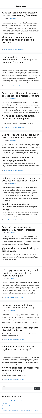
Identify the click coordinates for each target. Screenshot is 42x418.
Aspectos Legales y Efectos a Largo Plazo (14, 219)
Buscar (3, 386)
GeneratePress (28, 416)
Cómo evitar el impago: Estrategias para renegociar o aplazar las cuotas (20, 94)
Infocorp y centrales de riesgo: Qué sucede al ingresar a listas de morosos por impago (20, 273)
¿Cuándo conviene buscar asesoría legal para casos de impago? (19, 348)
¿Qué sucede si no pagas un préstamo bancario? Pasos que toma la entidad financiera (20, 59)
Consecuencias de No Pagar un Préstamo (14, 49)
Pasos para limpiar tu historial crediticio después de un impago (18, 306)
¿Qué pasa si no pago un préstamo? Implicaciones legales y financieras (20, 14)
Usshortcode (21, 6)
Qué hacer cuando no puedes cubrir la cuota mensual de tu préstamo (20, 136)
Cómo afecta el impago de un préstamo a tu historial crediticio (18, 228)
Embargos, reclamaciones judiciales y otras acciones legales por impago (21, 179)
